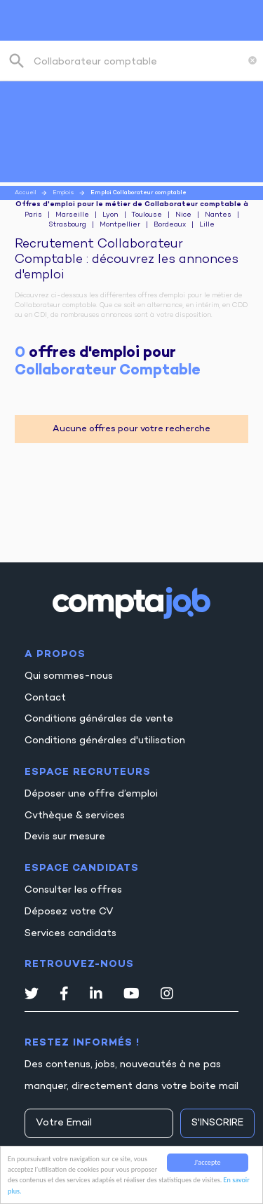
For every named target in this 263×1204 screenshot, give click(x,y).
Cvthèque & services (75, 816)
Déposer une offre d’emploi (91, 794)
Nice (183, 215)
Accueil (25, 192)
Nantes (218, 215)
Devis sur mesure (65, 837)
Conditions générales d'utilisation (105, 741)
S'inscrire (217, 1123)
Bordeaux (170, 225)
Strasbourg (67, 225)
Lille (207, 225)
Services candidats (70, 934)
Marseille (72, 215)
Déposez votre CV (69, 912)
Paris (33, 215)
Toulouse (146, 215)
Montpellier (120, 225)
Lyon (110, 215)
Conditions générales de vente (99, 719)
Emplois (63, 192)
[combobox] (138, 61)
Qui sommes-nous (69, 676)
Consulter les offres (73, 890)
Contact (45, 698)
